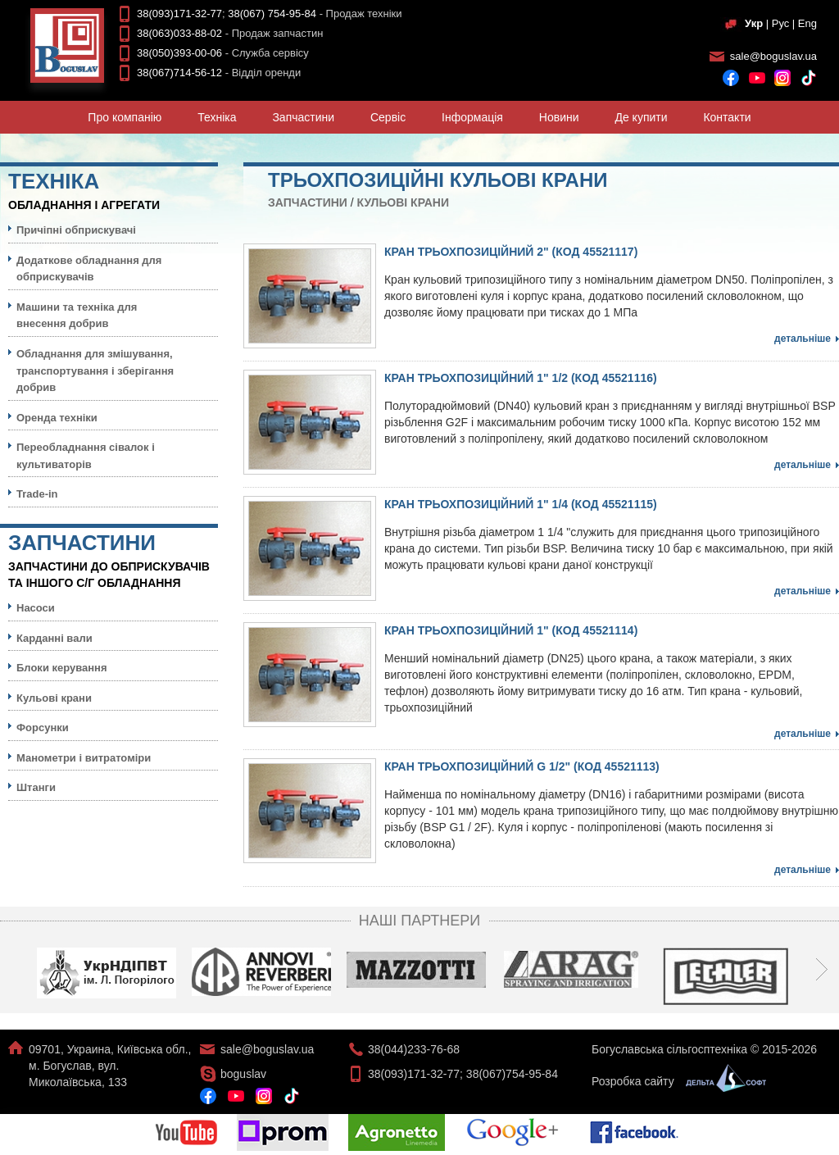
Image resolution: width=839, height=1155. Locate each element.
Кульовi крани (403, 202)
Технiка (216, 117)
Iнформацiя (472, 117)
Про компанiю (124, 117)
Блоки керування (61, 668)
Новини (559, 117)
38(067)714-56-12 (179, 72)
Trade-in (37, 494)
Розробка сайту (675, 1081)
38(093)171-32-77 (179, 13)
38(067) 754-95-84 (272, 13)
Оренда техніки (57, 418)
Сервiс (388, 117)
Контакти (727, 117)
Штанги (36, 787)
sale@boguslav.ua (773, 56)
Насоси (35, 608)
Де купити (641, 117)
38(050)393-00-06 (179, 53)
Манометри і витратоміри (83, 758)
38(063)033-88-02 (179, 33)
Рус (781, 23)
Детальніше (802, 338)
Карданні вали (54, 638)
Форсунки (42, 727)
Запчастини (303, 117)
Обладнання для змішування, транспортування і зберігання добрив (95, 370)
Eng (807, 23)
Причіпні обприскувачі (76, 230)
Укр (754, 23)
